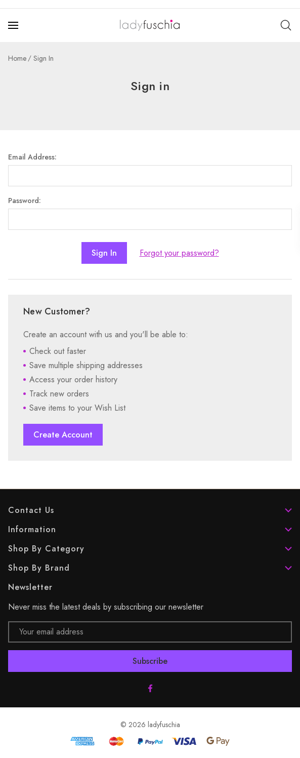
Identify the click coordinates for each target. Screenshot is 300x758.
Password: (24, 200)
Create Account (63, 435)
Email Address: (32, 157)
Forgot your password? (179, 253)
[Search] (286, 25)
